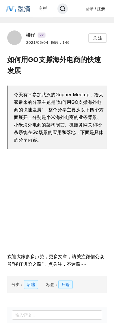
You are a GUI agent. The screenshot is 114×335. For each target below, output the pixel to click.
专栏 (42, 8)
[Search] (62, 8)
